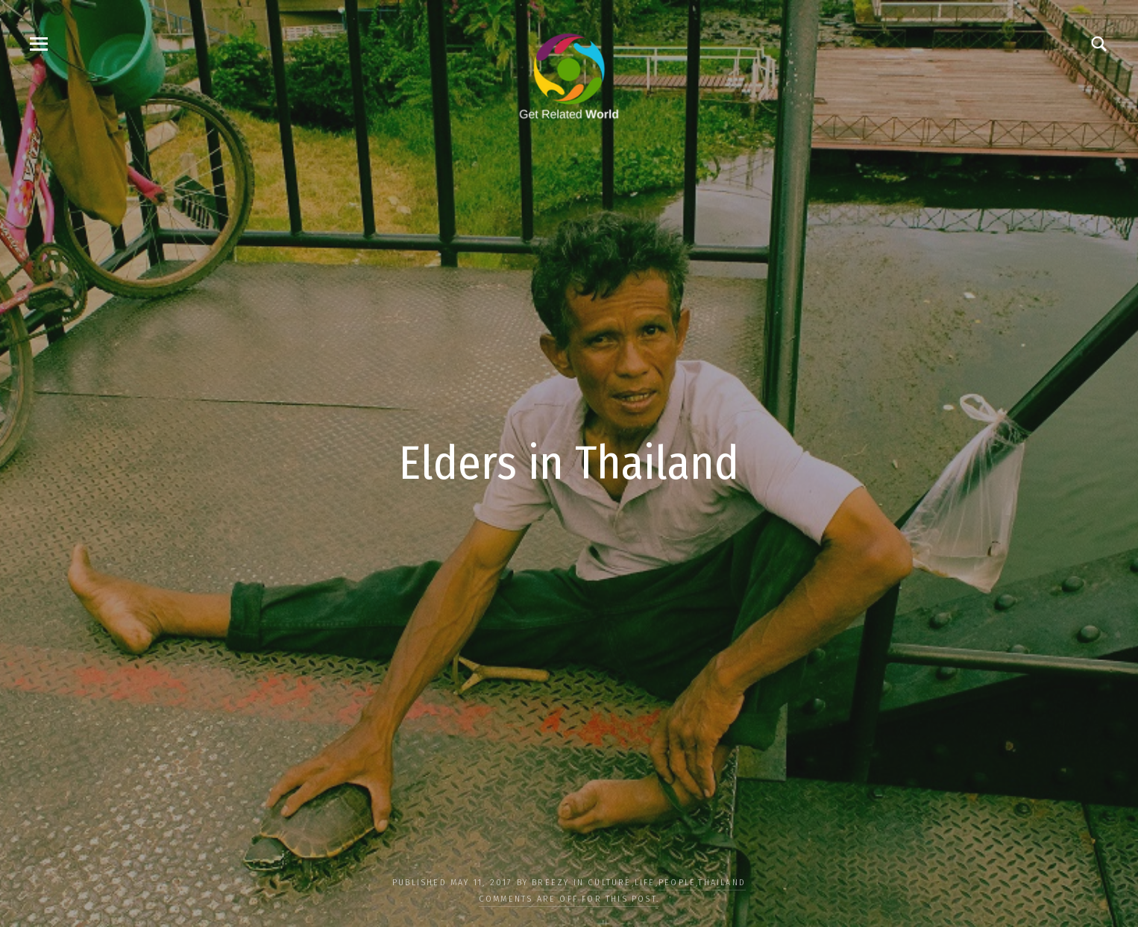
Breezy (550, 882)
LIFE (645, 882)
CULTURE (609, 882)
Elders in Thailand (569, 463)
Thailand (722, 882)
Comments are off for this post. (569, 899)
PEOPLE (677, 882)
